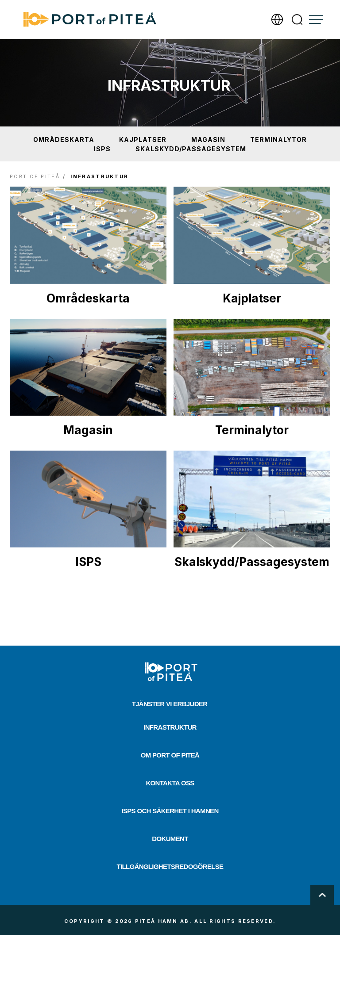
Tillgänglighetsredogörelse (170, 866)
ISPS (102, 149)
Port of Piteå (35, 176)
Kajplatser (142, 139)
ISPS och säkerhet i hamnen (169, 811)
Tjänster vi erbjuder (170, 704)
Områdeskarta (63, 139)
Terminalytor (278, 139)
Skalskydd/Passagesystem (190, 149)
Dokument (170, 838)
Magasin (208, 139)
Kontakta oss (170, 783)
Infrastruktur (170, 727)
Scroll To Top (322, 895)
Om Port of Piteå (170, 755)
